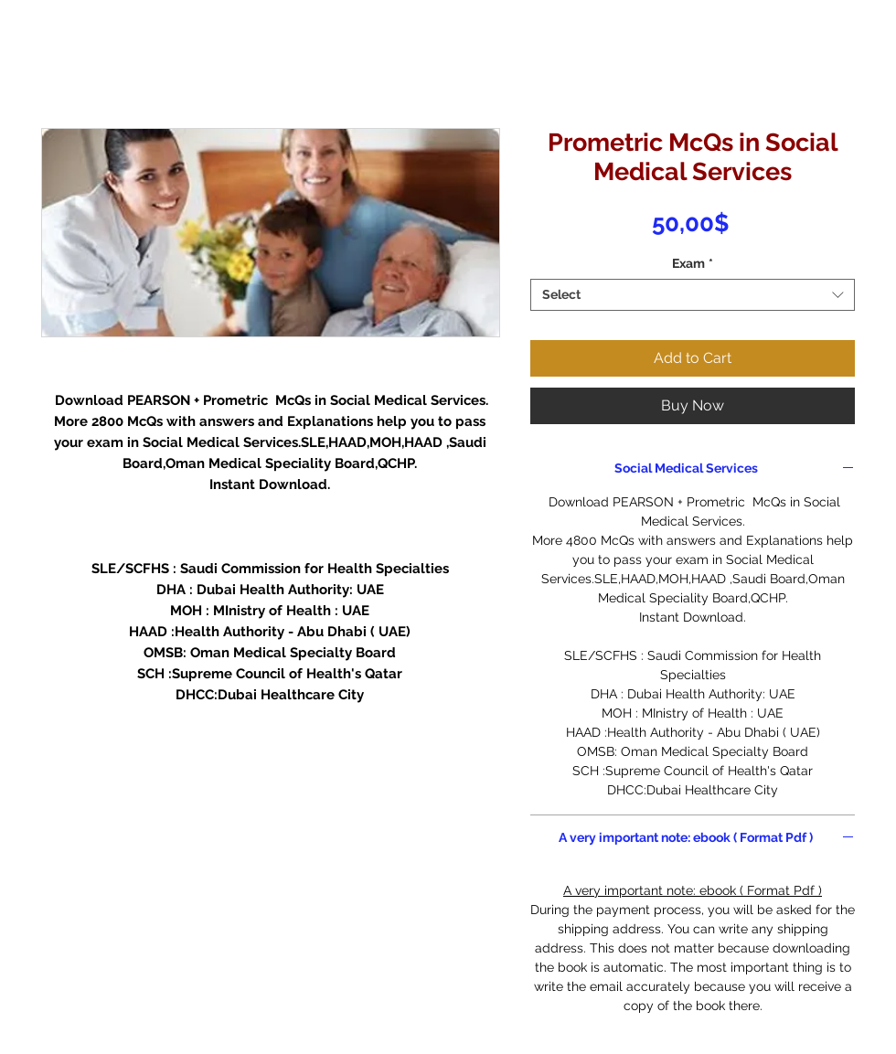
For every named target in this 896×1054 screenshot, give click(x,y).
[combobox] (692, 295)
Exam (692, 263)
